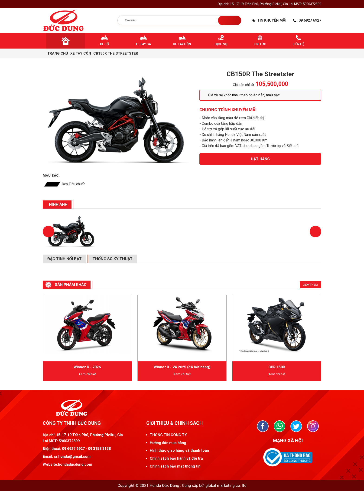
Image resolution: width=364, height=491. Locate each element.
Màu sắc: (51, 175)
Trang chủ (57, 53)
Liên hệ (298, 44)
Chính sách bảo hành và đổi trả (176, 458)
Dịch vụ (220, 44)
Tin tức (259, 44)
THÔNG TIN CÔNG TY (168, 435)
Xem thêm (310, 284)
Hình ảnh (58, 204)
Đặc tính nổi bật (64, 258)
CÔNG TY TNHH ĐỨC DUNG (72, 423)
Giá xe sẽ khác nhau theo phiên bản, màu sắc (244, 95)
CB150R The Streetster (115, 53)
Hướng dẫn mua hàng (168, 443)
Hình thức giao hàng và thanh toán (179, 450)
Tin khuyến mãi (271, 20)
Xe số (104, 44)
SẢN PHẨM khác (71, 284)
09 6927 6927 (310, 20)
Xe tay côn (182, 44)
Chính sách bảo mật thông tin (175, 466)
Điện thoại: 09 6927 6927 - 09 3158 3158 (77, 448)
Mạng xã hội (288, 440)
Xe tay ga (143, 44)
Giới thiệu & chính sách (174, 423)
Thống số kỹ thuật (113, 258)
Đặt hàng (260, 159)
